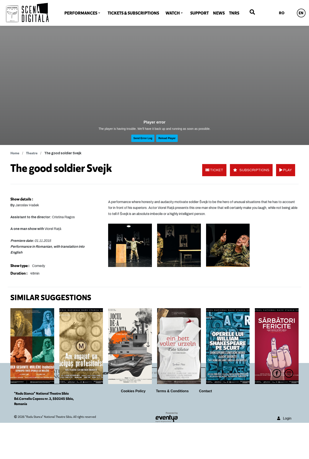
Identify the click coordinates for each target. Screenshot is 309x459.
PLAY (285, 170)
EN (301, 13)
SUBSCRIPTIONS (251, 170)
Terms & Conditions (172, 427)
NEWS (219, 13)
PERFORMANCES (80, 13)
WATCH (173, 13)
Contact (205, 427)
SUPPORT (199, 13)
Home (14, 153)
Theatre (31, 153)
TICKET (214, 170)
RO (282, 13)
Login (284, 454)
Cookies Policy (133, 427)
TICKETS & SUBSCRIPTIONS (133, 13)
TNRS (234, 13)
